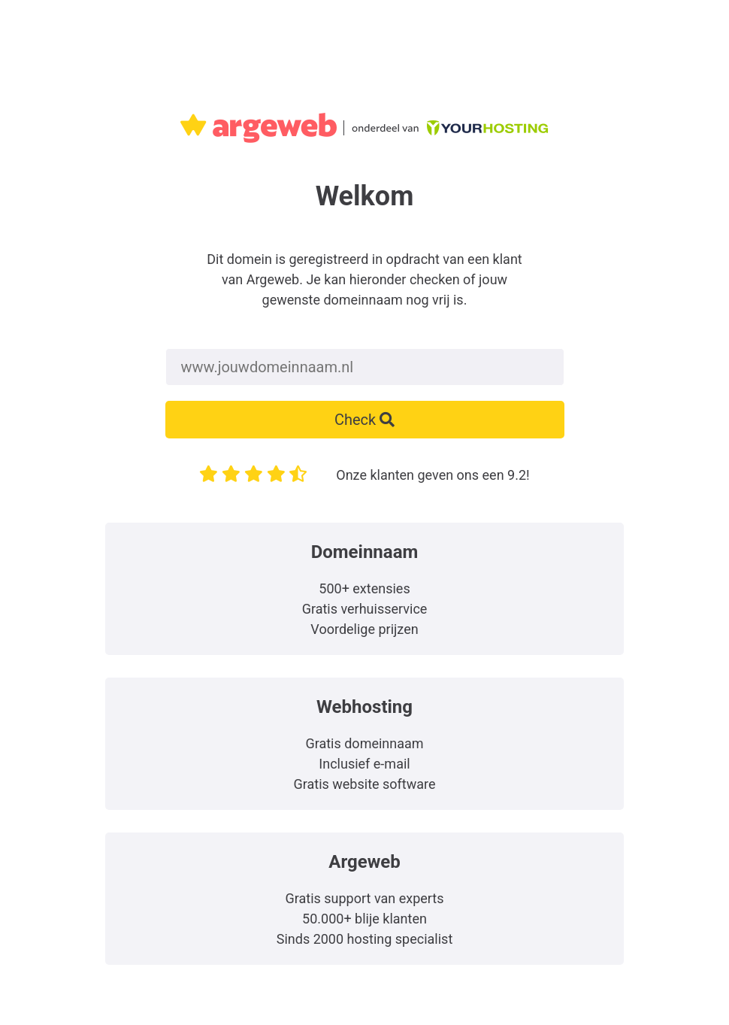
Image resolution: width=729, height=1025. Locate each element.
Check (364, 420)
